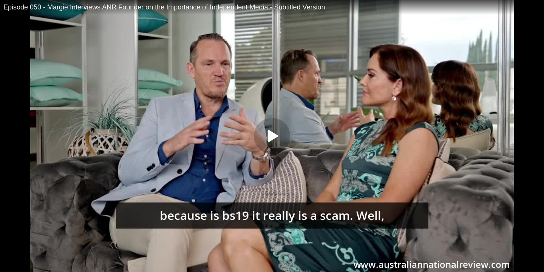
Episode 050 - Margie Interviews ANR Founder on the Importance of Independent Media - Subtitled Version (164, 7)
